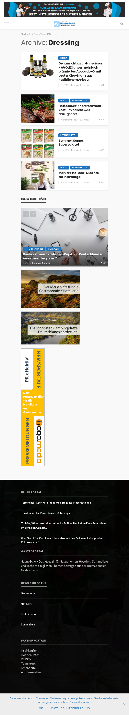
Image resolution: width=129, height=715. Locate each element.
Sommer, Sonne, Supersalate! (71, 143)
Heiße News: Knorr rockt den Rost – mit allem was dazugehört (79, 110)
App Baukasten (31, 672)
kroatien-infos (30, 655)
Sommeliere (28, 624)
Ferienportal (28, 668)
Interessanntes (34, 248)
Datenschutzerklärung (70, 708)
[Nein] (124, 704)
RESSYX (26, 659)
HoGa (63, 58)
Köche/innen (28, 614)
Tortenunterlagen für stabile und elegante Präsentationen (56, 502)
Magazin (53, 248)
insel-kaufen (29, 650)
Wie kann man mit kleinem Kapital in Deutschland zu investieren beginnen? (63, 256)
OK (41, 708)
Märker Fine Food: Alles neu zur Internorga (78, 175)
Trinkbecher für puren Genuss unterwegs (45, 513)
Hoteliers (26, 603)
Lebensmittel (80, 100)
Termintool (28, 663)
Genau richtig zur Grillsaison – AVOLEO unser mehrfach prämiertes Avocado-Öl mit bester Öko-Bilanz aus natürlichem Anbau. (80, 72)
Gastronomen (29, 593)
